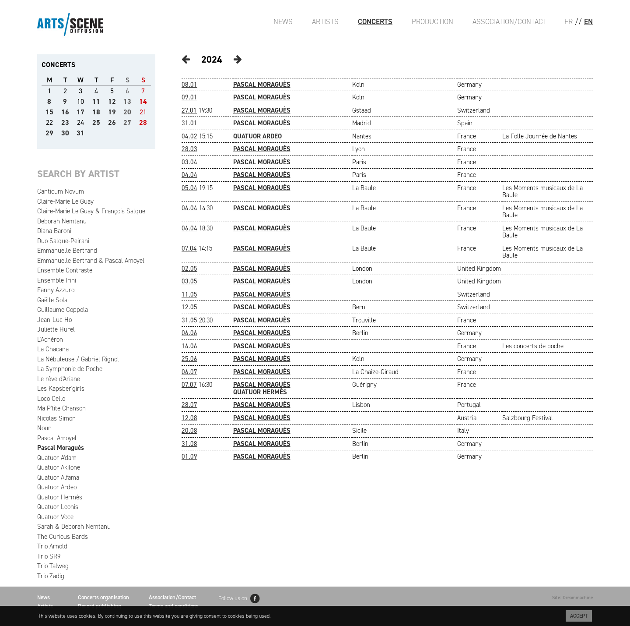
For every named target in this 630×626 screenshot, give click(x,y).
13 (127, 101)
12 (112, 101)
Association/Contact (509, 21)
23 (65, 122)
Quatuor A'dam (57, 457)
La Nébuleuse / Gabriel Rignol (78, 359)
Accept (579, 615)
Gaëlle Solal (53, 300)
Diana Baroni (54, 230)
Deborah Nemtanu (62, 221)
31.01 (189, 123)
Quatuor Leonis (57, 506)
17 (80, 112)
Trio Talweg (53, 566)
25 (96, 122)
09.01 (189, 97)
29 (49, 133)
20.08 (189, 430)
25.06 (189, 358)
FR (568, 21)
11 (96, 101)
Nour (44, 428)
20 (127, 112)
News (283, 21)
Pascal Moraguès (60, 447)
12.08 (189, 418)
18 (96, 112)
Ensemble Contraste (64, 270)
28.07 (189, 404)
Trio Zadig (50, 576)
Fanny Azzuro (55, 290)
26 (112, 122)
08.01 (189, 84)
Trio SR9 (48, 556)
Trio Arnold (52, 546)
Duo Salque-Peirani (63, 241)
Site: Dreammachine (572, 597)
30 (65, 133)
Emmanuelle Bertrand (67, 250)
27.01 (189, 110)
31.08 (189, 443)
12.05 (189, 307)
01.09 (189, 456)
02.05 (189, 268)
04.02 (189, 136)
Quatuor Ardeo (57, 487)
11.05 (189, 294)
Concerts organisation (103, 597)
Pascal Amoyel (57, 438)
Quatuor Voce (55, 517)
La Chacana (53, 349)
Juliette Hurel (56, 329)
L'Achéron (50, 339)
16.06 (189, 346)
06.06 (189, 333)
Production (432, 21)
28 (143, 122)
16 (65, 112)
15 (49, 112)
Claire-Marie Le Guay (65, 201)
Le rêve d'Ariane (58, 379)
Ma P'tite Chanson (61, 408)
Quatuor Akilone (58, 467)
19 (112, 112)
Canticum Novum (60, 191)
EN (588, 21)
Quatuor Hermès (59, 497)
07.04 (189, 248)
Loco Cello (51, 398)
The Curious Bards (62, 536)
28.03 (189, 149)
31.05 (189, 320)
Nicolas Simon (56, 418)
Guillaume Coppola (62, 309)
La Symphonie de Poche (69, 368)
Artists (325, 21)
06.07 (189, 372)
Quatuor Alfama (58, 477)
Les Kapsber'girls (60, 388)
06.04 (189, 208)
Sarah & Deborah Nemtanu (74, 526)
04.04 (189, 174)
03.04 (189, 162)
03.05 (189, 281)
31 (80, 133)
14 (143, 101)
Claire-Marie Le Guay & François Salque (91, 211)
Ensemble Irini (56, 280)
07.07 (189, 384)
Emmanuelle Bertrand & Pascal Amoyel (90, 260)
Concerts (375, 21)
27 (127, 122)
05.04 (189, 188)
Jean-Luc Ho (54, 319)
